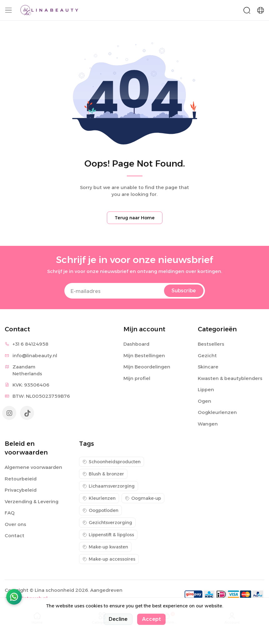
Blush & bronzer (103, 474)
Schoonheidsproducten (111, 462)
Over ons (15, 524)
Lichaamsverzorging (108, 486)
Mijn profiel (136, 378)
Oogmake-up (143, 498)
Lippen (206, 389)
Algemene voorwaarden (33, 467)
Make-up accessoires (108, 559)
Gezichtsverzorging (107, 522)
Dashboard (136, 344)
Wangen (208, 424)
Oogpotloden (100, 510)
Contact (14, 535)
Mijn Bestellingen (144, 355)
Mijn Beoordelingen (146, 367)
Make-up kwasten (105, 547)
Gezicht (207, 355)
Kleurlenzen (99, 498)
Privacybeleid (21, 490)
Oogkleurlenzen (217, 412)
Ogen (204, 401)
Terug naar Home (135, 218)
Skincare (208, 367)
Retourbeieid (21, 479)
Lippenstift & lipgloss (108, 535)
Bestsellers (211, 344)
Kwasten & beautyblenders (230, 378)
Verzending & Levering (31, 501)
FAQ (10, 513)
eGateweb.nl (32, 598)
